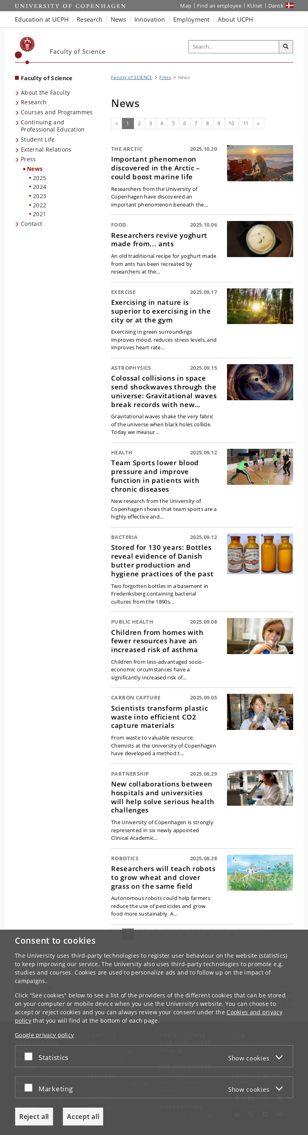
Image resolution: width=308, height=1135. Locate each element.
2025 (39, 178)
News (35, 168)
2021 (39, 214)
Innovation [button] (149, 19)
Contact (31, 223)
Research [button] (89, 19)
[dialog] (154, 1032)
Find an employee (219, 5)
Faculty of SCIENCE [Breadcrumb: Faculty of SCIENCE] (131, 77)
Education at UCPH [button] (42, 19)
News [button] (118, 19)
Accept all (83, 1116)
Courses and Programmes (57, 112)
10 (232, 123)
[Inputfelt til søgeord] (234, 47)
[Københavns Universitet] (25, 50)
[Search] (286, 47)
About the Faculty (45, 92)
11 (246, 123)
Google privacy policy (44, 1035)
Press (28, 159)
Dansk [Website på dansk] (276, 5)
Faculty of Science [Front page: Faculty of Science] (46, 78)
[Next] (258, 123)
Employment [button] (191, 19)
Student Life (38, 139)
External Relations (46, 149)
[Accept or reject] (30, 1056)
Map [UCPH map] (185, 5)
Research (34, 102)
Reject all (34, 1116)
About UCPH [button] (235, 19)
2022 (39, 205)
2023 (39, 196)
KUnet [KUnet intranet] (255, 5)
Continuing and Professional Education (53, 126)
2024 (39, 187)
